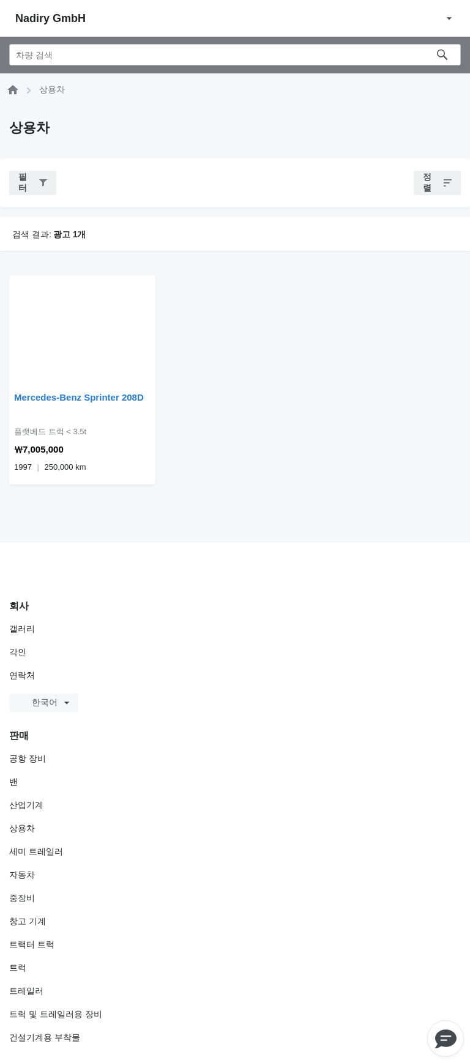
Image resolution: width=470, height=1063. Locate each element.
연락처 (22, 675)
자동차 (22, 875)
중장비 (22, 898)
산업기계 (26, 805)
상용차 (22, 828)
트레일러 (26, 991)
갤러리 (22, 629)
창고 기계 (27, 921)
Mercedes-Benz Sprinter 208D (79, 397)
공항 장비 (27, 758)
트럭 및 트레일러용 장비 (55, 1014)
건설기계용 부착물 (44, 1037)
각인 (17, 652)
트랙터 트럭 (31, 944)
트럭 (17, 967)
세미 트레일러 (36, 851)
